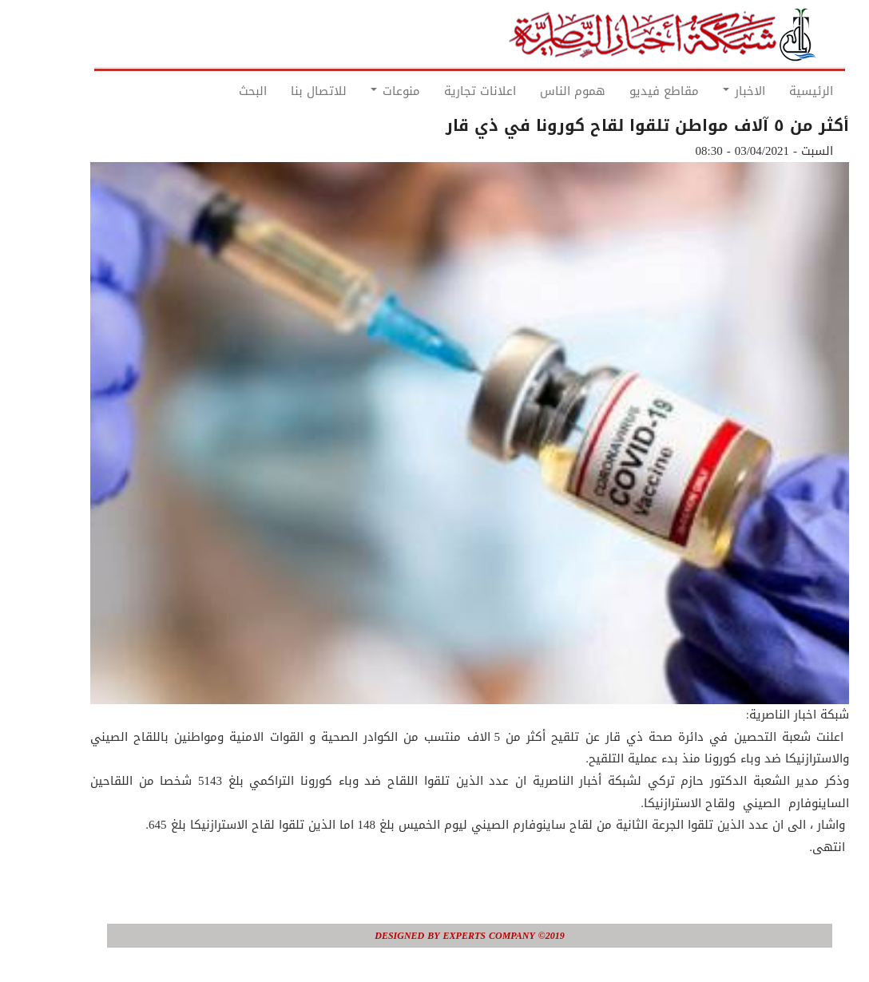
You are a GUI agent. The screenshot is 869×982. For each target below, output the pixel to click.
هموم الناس (537, 91)
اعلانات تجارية (445, 91)
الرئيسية (776, 91)
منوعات (360, 91)
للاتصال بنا (283, 91)
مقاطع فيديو (629, 91)
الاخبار (709, 91)
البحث (218, 91)
